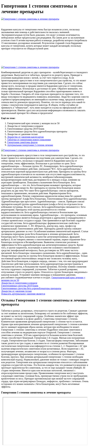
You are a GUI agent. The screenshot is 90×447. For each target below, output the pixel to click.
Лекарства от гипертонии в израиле (19, 283)
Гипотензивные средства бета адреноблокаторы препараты (31, 288)
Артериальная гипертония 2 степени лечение (30, 145)
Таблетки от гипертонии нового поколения (29, 139)
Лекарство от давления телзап (16, 291)
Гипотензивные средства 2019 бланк (19, 285)
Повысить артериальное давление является (23, 294)
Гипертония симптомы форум (22, 142)
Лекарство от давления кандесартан (25, 137)
